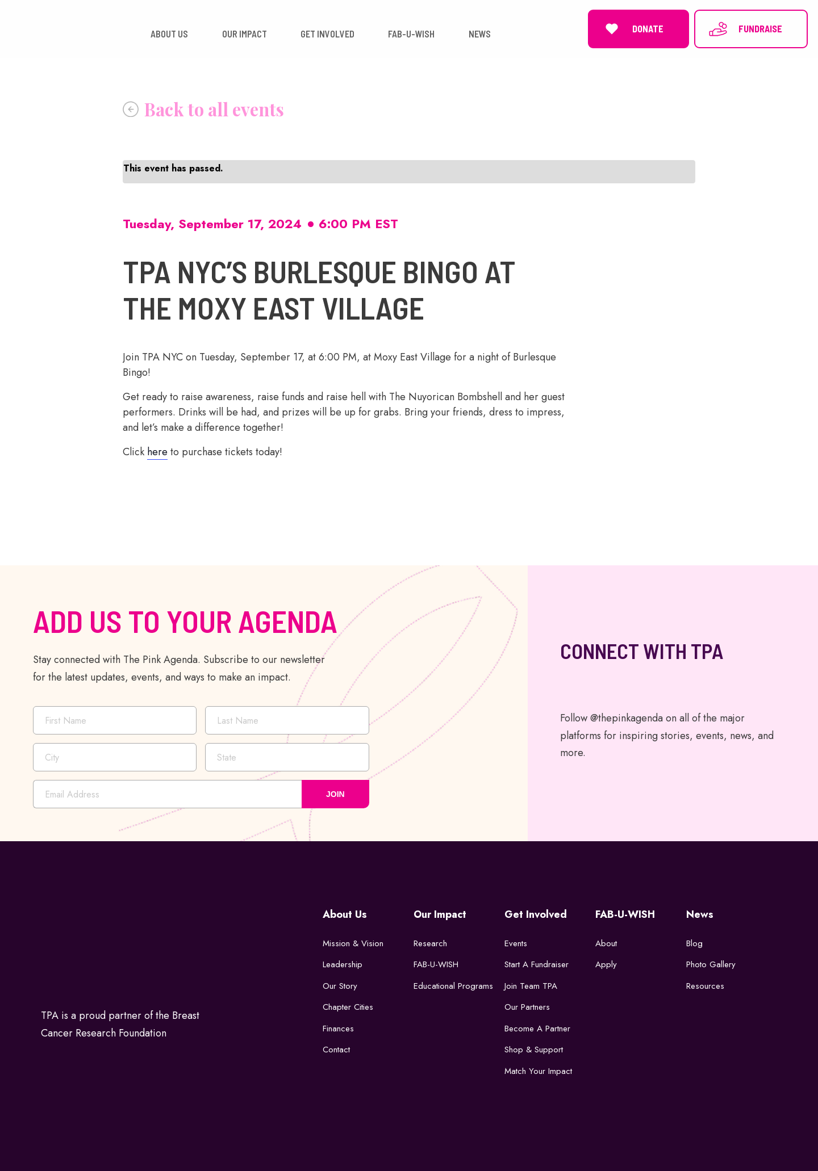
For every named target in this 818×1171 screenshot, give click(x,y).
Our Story (340, 986)
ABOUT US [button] (169, 33)
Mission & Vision (353, 943)
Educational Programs (453, 986)
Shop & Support (533, 1049)
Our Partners (527, 1007)
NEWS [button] (480, 33)
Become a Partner (537, 1028)
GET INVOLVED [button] (327, 33)
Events (515, 943)
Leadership (342, 964)
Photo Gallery (711, 964)
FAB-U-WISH (436, 964)
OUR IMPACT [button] (244, 33)
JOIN (335, 794)
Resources (705, 986)
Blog (694, 943)
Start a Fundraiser (536, 964)
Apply (606, 964)
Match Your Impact (538, 1071)
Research (430, 943)
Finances (338, 1028)
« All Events (203, 109)
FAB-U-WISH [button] (411, 33)
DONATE (632, 29)
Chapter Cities (348, 1007)
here (157, 451)
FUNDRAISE (745, 29)
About (606, 943)
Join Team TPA (530, 986)
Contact (336, 1049)
